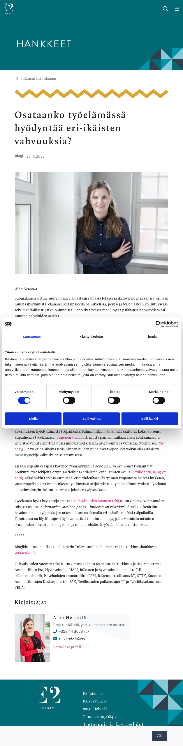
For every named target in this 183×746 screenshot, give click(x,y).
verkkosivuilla (26, 553)
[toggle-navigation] (176, 9)
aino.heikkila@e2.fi (70, 638)
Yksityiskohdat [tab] (91, 336)
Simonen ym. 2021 (71, 437)
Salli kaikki (149, 418)
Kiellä (33, 418)
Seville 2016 (142, 472)
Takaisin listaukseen (36, 79)
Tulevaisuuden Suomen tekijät (98, 501)
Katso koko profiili (67, 647)
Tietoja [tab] (151, 336)
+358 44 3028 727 (71, 631)
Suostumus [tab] (32, 336)
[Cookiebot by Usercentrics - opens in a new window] (159, 324)
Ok (159, 736)
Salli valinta (92, 418)
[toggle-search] (165, 9)
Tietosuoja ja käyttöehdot (113, 724)
